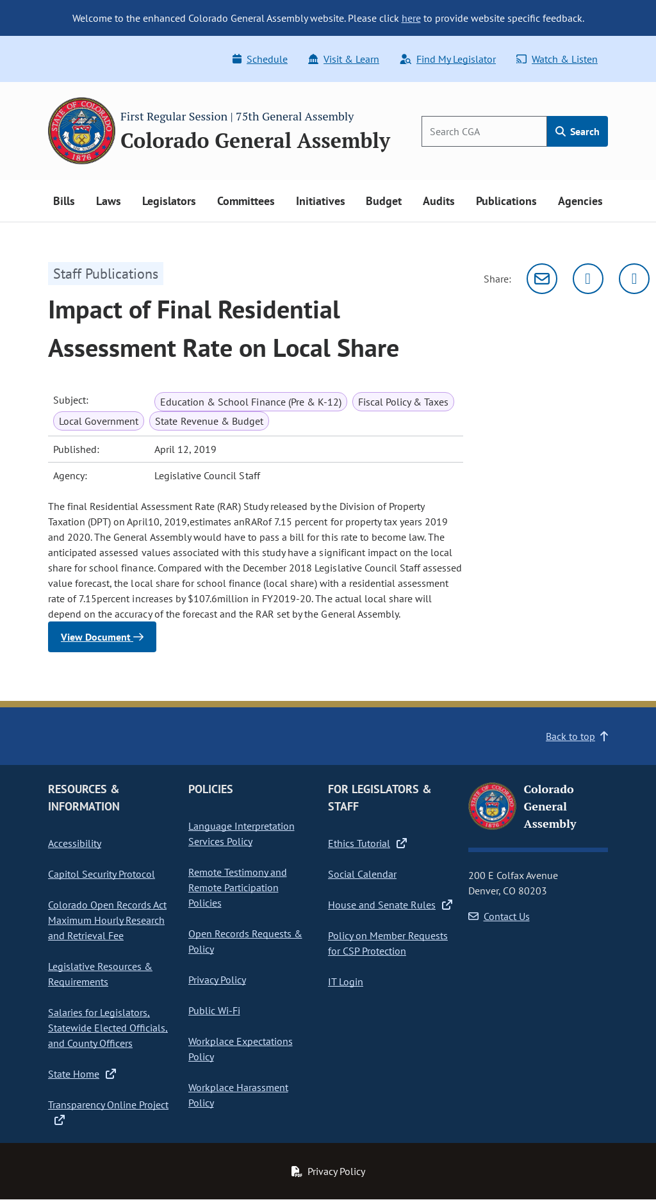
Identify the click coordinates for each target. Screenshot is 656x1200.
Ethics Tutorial (367, 843)
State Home (82, 1073)
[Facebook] (634, 278)
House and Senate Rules (390, 904)
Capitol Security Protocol (101, 873)
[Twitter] (588, 278)
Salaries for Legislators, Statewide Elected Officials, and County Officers (108, 1027)
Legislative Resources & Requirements (100, 974)
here (411, 18)
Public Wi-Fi (214, 1010)
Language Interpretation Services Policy (241, 833)
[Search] (484, 131)
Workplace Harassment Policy (238, 1095)
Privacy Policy (217, 979)
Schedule (260, 59)
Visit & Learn (343, 59)
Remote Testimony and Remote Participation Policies (237, 887)
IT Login (345, 981)
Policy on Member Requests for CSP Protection (388, 943)
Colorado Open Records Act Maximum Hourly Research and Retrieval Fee (107, 920)
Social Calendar (362, 873)
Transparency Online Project (108, 1111)
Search (577, 131)
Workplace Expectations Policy (240, 1049)
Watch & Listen (557, 59)
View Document (102, 636)
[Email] (542, 278)
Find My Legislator (448, 59)
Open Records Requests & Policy (245, 941)
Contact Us (499, 916)
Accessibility (74, 843)
